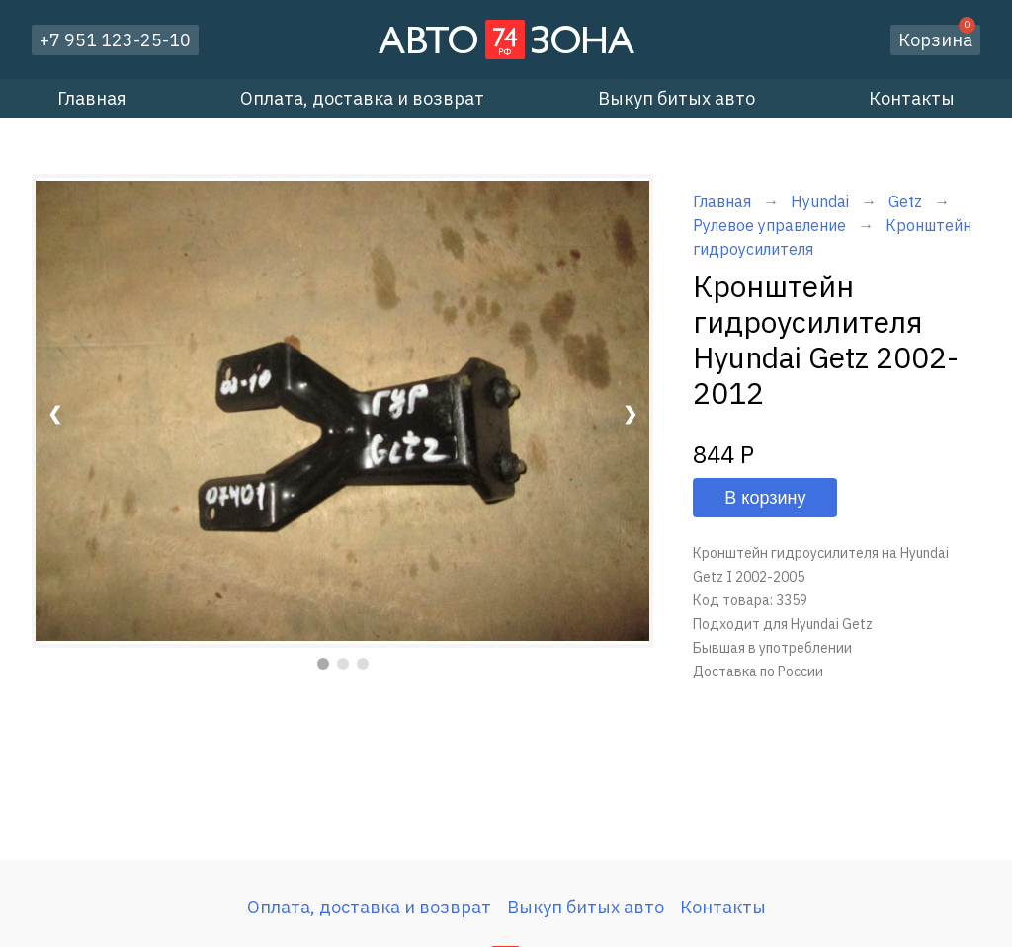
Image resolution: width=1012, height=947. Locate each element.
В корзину (764, 498)
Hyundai (820, 201)
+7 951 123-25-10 (115, 40)
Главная (91, 98)
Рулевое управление (769, 225)
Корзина (936, 38)
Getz (907, 201)
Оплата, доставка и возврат (362, 98)
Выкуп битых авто (676, 98)
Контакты (912, 98)
